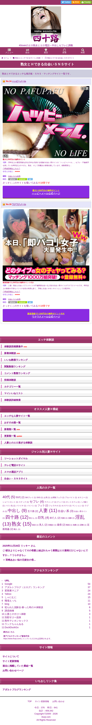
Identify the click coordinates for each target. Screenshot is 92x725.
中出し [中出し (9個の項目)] (17, 510)
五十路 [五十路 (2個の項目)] (33, 511)
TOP (30, 701)
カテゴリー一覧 (12, 386)
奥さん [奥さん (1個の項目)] (33, 518)
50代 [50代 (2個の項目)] (20, 497)
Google (8, 584)
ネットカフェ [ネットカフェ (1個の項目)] (73, 502)
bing (7, 604)
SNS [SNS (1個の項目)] (40, 497)
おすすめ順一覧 (12, 422)
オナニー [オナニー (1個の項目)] (83, 497)
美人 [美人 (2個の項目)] (43, 524)
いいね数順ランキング (16, 360)
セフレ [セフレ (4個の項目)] (37, 501)
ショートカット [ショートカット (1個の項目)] (10, 502)
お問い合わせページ (13, 670)
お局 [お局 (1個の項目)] (47, 497)
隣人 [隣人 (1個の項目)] (17, 529)
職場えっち (10, 600)
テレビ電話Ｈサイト (14, 465)
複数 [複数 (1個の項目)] (76, 525)
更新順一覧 (13, 436)
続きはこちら (8, 632)
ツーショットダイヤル (16, 458)
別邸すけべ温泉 (13, 617)
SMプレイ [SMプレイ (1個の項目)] (30, 497)
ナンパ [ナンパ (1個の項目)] (61, 502)
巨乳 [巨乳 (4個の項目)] (43, 517)
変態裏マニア (12, 590)
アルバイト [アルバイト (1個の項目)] (71, 497)
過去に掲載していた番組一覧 (18, 665)
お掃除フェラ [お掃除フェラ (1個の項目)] (57, 497)
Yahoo (8, 594)
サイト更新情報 (11, 661)
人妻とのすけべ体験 (15, 614)
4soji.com (46, 717)
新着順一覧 (12, 429)
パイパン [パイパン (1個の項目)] (32, 506)
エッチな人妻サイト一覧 (17, 416)
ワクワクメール (19, 204)
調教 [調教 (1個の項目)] (83, 525)
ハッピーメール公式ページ (46, 192)
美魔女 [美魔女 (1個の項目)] (52, 525)
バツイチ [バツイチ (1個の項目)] (21, 506)
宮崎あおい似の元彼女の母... (21, 559)
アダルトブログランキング (17, 689)
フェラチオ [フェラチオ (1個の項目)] (55, 506)
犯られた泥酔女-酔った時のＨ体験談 (24, 607)
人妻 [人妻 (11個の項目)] (48, 510)
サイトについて (11, 656)
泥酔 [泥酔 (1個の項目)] (71, 518)
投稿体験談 (10, 380)
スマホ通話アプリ (13, 472)
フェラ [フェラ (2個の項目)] (43, 505)
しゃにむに (10, 597)
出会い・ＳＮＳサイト (16, 478)
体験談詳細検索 (12, 400)
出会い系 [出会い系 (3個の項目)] (65, 511)
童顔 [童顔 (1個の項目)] (35, 525)
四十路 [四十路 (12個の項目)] (16, 517)
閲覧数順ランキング (14, 366)
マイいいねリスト (13, 393)
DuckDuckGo (11, 627)
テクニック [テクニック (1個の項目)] (50, 502)
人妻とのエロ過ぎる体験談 (18, 442)
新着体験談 (12, 353)
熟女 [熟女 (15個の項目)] (21, 524)
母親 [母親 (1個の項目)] (64, 518)
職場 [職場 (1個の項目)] (69, 525)
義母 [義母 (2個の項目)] (61, 524)
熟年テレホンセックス (16, 620)
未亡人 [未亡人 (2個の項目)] (55, 517)
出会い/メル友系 (14, 176)
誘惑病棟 (9, 610)
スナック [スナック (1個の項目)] (24, 502)
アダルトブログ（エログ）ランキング (25, 587)
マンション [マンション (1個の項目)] (78, 506)
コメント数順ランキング (17, 373)
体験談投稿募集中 (15, 346)
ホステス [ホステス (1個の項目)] (66, 506)
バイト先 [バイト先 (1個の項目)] (10, 506)
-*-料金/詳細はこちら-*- (11, 168)
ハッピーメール (19, 81)
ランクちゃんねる (14, 624)
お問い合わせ (58, 701)
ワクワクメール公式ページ (46, 315)
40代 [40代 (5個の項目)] (9, 497)
